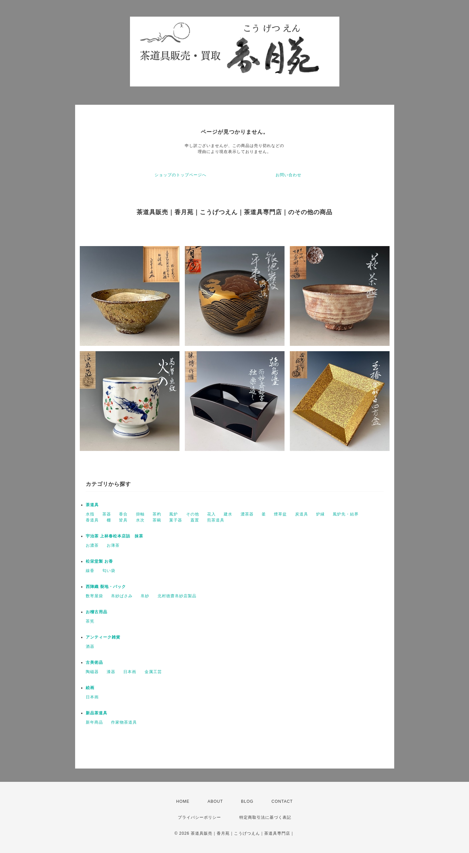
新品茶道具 (96, 713)
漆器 (111, 671)
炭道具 (301, 514)
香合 (123, 514)
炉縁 (320, 514)
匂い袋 (108, 570)
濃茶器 (247, 514)
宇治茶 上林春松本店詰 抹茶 (114, 536)
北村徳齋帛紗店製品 (177, 596)
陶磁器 (92, 671)
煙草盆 (280, 514)
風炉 (173, 514)
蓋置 (194, 520)
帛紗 (145, 596)
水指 (90, 514)
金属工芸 (153, 671)
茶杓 (157, 514)
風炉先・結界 (346, 514)
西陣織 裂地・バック (106, 586)
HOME (182, 801)
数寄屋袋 (94, 596)
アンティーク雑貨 (103, 637)
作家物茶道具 (124, 722)
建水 (228, 514)
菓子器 (175, 520)
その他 (192, 514)
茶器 (106, 514)
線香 (90, 570)
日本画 (129, 671)
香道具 (92, 520)
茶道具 (92, 504)
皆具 (123, 520)
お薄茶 (113, 545)
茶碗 (157, 520)
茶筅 (90, 621)
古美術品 (94, 662)
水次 (140, 520)
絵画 (90, 687)
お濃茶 (92, 545)
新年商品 (94, 722)
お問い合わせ (288, 175)
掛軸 (140, 514)
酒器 (90, 646)
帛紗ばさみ (122, 596)
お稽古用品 (96, 612)
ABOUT (215, 801)
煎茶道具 (215, 520)
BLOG (247, 801)
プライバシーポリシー (199, 817)
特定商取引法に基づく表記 (265, 817)
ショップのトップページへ (180, 175)
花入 (211, 514)
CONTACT (282, 801)
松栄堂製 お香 (99, 561)
